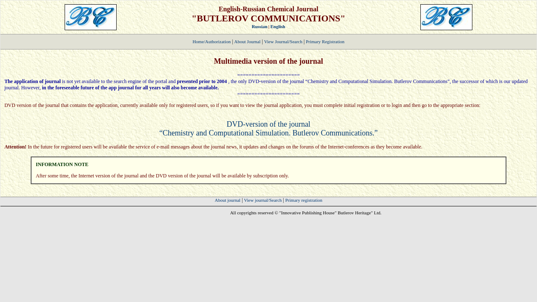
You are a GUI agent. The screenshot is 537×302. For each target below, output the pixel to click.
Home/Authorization (212, 41)
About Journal (247, 41)
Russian (259, 26)
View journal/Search (263, 200)
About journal (227, 200)
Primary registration (303, 200)
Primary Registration (325, 41)
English (278, 26)
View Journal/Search (283, 41)
